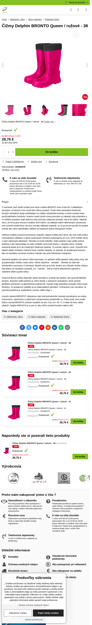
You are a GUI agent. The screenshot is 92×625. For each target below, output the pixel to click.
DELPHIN (14, 170)
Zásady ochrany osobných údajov (34, 605)
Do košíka (52, 153)
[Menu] (86, 10)
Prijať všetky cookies (48, 613)
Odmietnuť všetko (18, 613)
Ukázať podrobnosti (34, 619)
